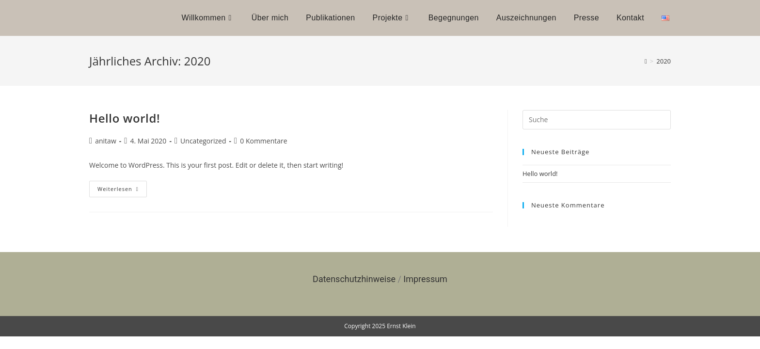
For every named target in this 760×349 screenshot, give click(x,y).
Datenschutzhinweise (354, 279)
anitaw (105, 140)
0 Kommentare (263, 140)
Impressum (425, 279)
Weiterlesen (122, 186)
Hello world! (124, 118)
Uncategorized (203, 140)
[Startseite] (646, 61)
